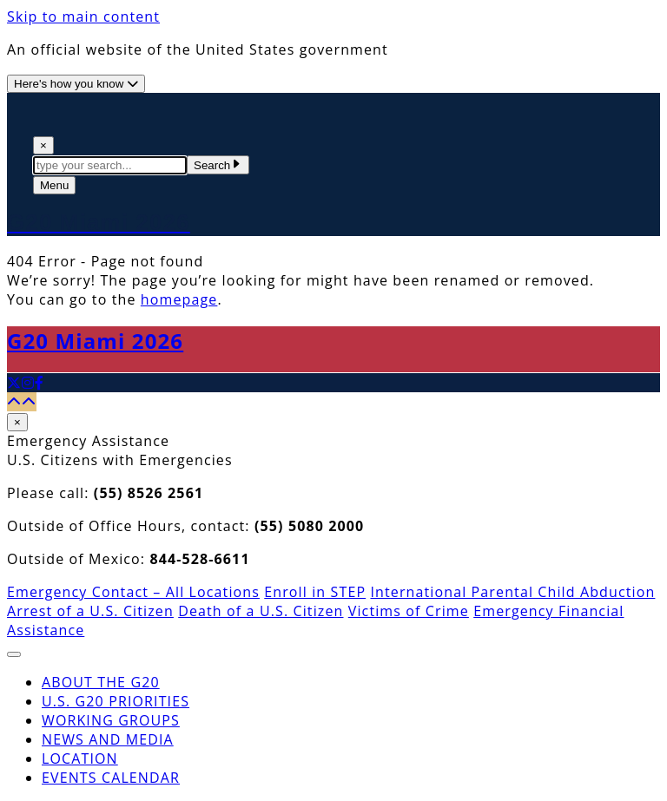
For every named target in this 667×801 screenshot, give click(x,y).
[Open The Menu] (54, 185)
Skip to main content (83, 16)
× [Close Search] (43, 145)
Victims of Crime (408, 610)
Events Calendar (111, 777)
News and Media (108, 739)
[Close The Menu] (14, 654)
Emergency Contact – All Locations (133, 591)
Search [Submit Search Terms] (218, 165)
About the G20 (101, 682)
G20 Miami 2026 (95, 340)
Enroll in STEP (315, 591)
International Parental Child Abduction (512, 591)
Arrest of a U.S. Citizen (90, 610)
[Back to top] (21, 401)
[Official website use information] (76, 84)
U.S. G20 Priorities (115, 701)
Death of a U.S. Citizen (260, 610)
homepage (179, 299)
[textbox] (110, 165)
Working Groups (111, 720)
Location (80, 758)
